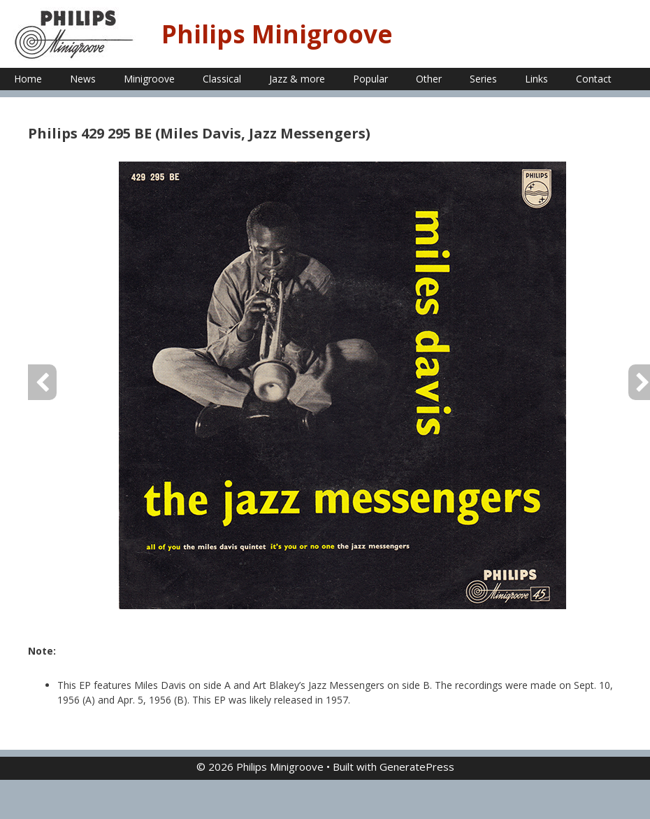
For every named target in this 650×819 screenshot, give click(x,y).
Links (536, 78)
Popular (370, 78)
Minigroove (149, 78)
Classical (222, 78)
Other (429, 78)
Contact (594, 78)
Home (28, 78)
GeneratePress (417, 767)
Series (483, 78)
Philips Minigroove (277, 33)
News (83, 78)
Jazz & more (297, 78)
